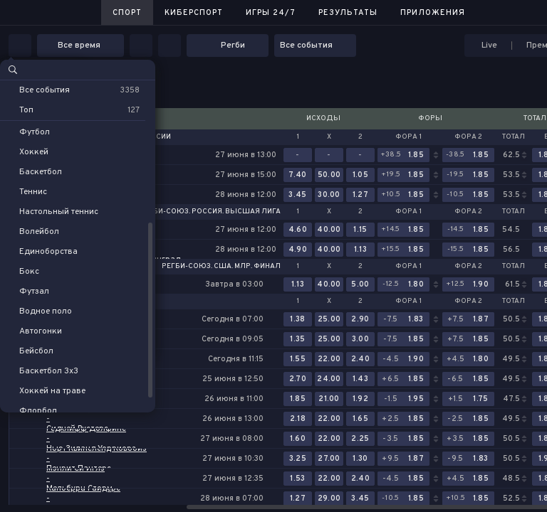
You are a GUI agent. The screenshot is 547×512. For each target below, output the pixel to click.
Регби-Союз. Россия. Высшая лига (210, 212)
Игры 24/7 (271, 13)
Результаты (347, 13)
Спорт (127, 13)
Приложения (432, 13)
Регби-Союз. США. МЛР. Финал (221, 266)
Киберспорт (194, 13)
